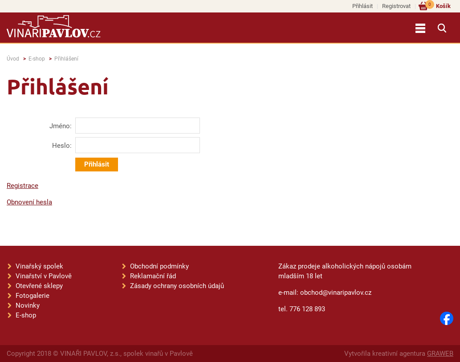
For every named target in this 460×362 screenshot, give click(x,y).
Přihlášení (66, 59)
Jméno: (60, 126)
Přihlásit (362, 6)
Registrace (22, 186)
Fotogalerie (32, 296)
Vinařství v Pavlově (44, 276)
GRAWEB (440, 354)
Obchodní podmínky (159, 266)
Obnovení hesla (29, 202)
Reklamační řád (153, 276)
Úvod (13, 59)
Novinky (28, 305)
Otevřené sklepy (39, 286)
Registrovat (396, 6)
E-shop (36, 59)
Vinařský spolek (39, 266)
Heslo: (62, 146)
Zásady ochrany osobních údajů (177, 286)
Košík (438, 5)
